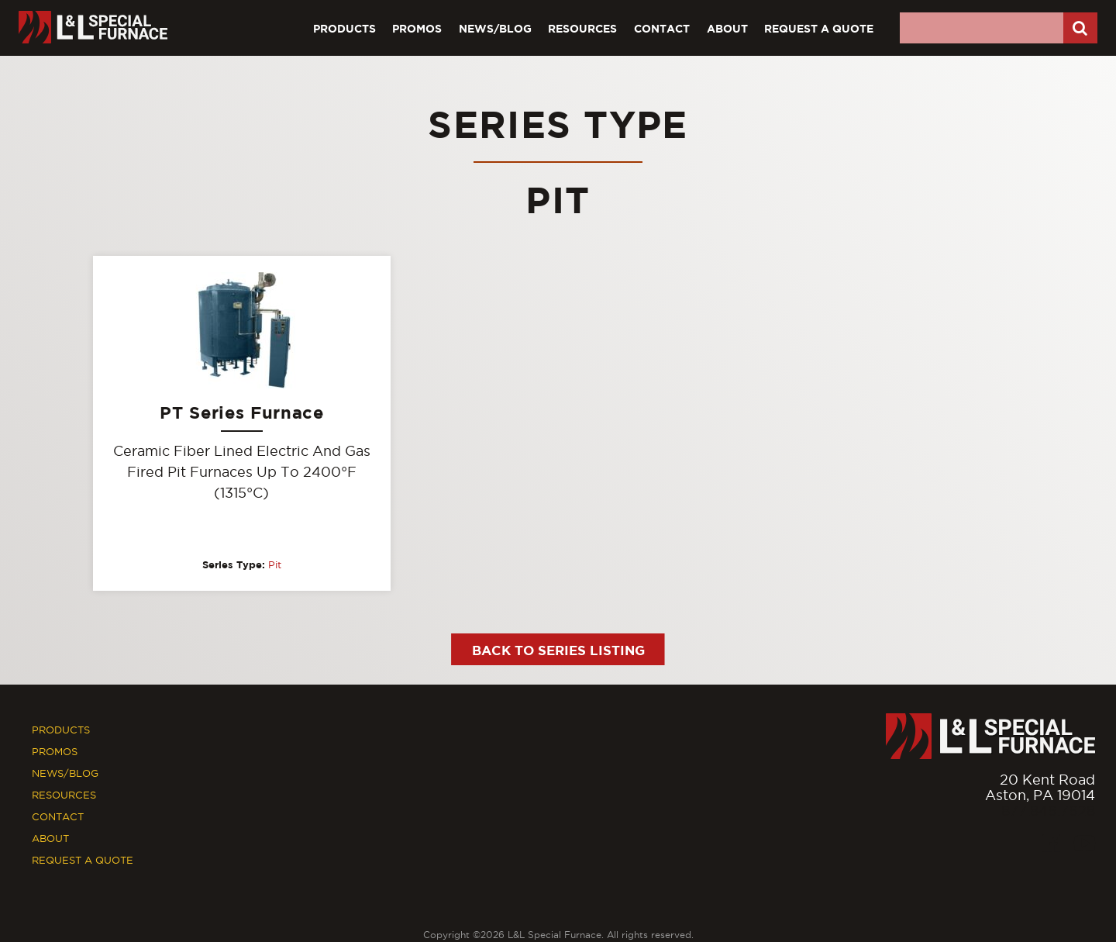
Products (344, 28)
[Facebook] (1051, 843)
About (727, 28)
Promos (417, 28)
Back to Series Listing (558, 650)
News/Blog (495, 28)
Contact (662, 28)
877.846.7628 (1048, 810)
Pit (274, 564)
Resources (582, 28)
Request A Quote (818, 28)
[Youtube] (1084, 843)
